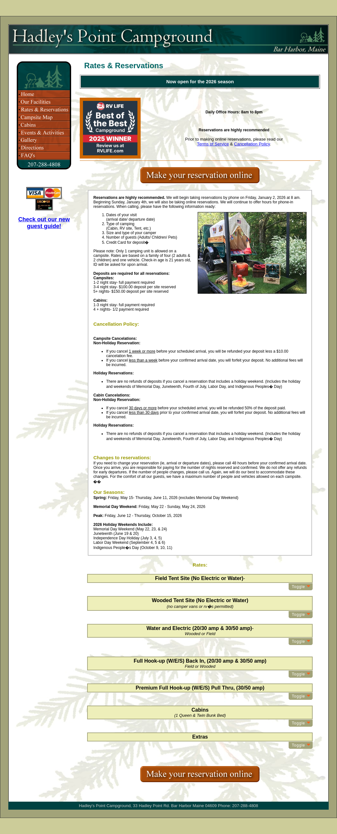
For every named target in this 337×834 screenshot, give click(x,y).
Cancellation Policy (252, 144)
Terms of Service (213, 144)
